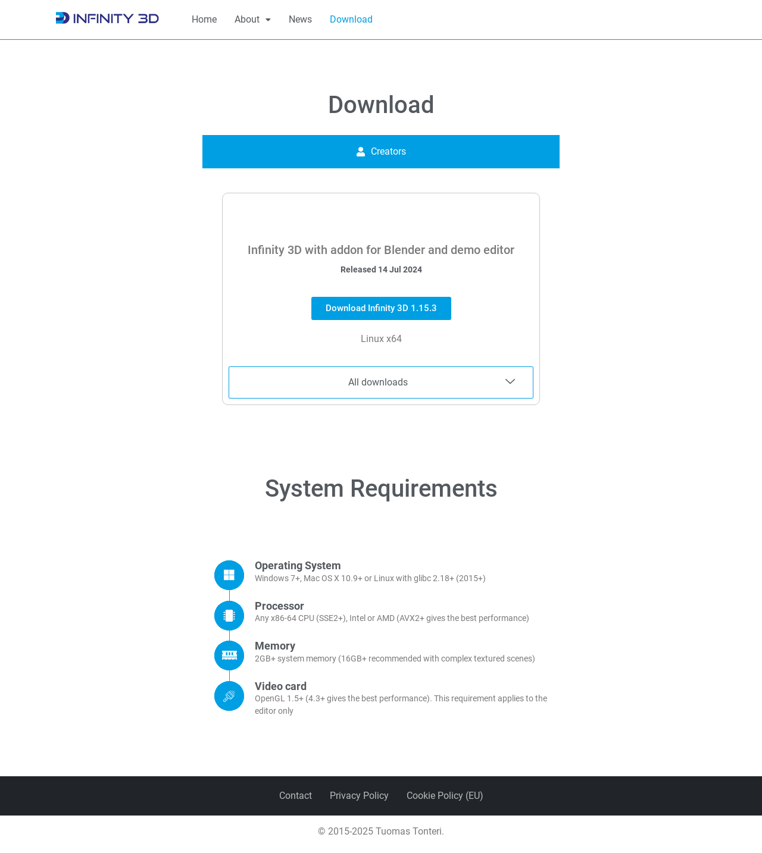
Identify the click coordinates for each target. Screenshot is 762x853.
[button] (253, 19)
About (253, 19)
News (300, 19)
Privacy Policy (359, 795)
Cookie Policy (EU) (445, 795)
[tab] (381, 151)
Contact (295, 795)
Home (204, 19)
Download (351, 19)
